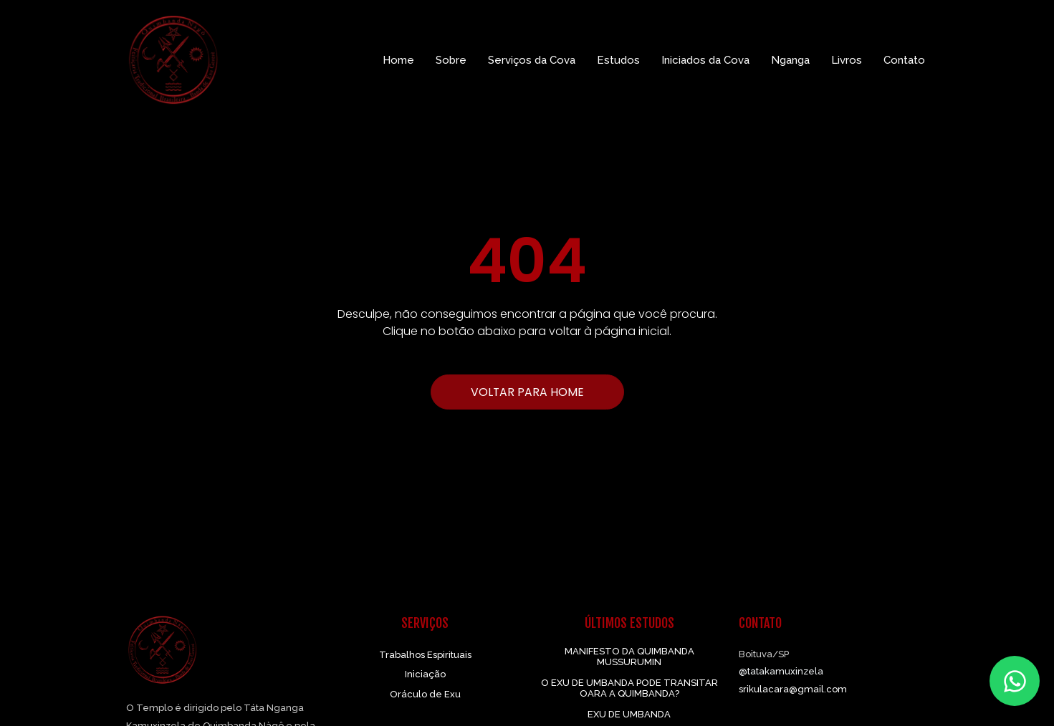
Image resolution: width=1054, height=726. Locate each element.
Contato (904, 60)
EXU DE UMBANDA (629, 714)
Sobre (451, 60)
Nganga (790, 60)
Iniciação (425, 674)
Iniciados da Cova (705, 60)
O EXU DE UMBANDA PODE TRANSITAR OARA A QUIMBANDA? (629, 688)
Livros (846, 60)
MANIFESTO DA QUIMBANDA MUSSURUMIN (629, 657)
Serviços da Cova (531, 60)
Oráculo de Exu (425, 694)
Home (398, 60)
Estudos (618, 60)
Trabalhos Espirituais (425, 654)
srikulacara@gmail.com (793, 689)
